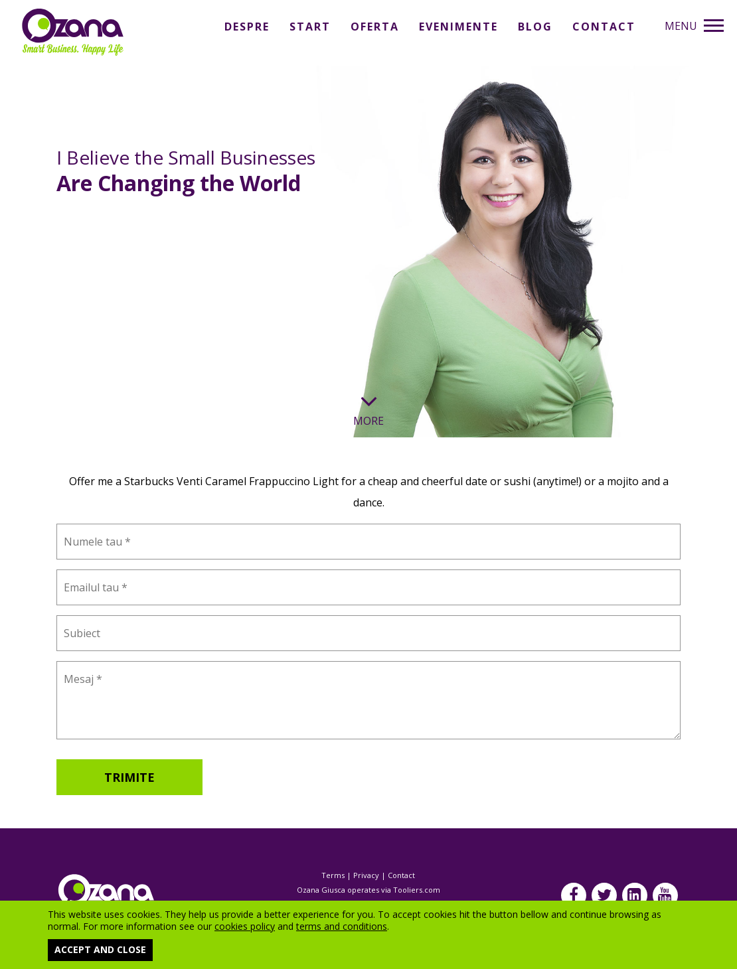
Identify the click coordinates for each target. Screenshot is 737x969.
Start (310, 26)
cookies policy (244, 926)
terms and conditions (341, 926)
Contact (603, 26)
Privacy (366, 875)
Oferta (375, 26)
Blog (535, 26)
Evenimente (458, 26)
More (368, 414)
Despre (247, 26)
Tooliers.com (416, 890)
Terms (333, 875)
